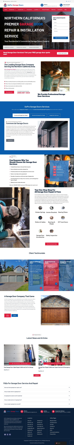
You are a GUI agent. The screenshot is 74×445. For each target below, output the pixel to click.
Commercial (21, 9)
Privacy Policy (41, 442)
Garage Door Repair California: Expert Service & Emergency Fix (54, 368)
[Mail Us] (42, 5)
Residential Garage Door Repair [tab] (38, 115)
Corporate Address (59, 411)
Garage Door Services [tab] (54, 115)
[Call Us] (41, 411)
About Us (53, 9)
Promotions (29, 9)
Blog (66, 9)
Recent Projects (45, 9)
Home (6, 9)
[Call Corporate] (61, 5)
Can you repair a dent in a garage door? (12, 391)
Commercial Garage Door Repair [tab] (21, 115)
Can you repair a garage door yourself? (12, 404)
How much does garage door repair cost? (13, 387)
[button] (37, 375)
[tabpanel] (37, 134)
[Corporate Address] (53, 411)
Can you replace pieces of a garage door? (13, 399)
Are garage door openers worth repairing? (13, 395)
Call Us (45, 411)
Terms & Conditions (34, 442)
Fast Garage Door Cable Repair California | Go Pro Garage (18, 367)
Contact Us (60, 9)
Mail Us (45, 4)
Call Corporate (66, 4)
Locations (37, 9)
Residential (12, 9)
